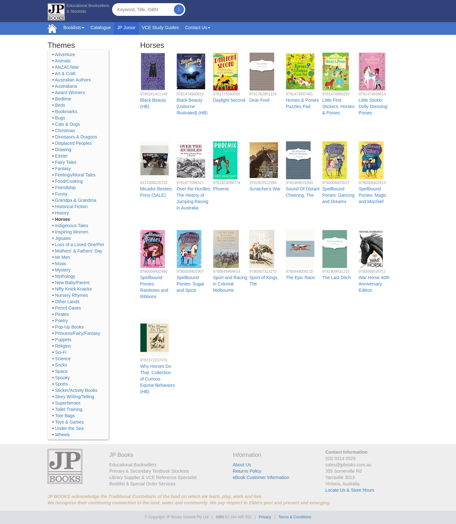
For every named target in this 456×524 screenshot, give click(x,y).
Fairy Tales (65, 162)
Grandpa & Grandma (75, 200)
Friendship (65, 187)
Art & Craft (65, 73)
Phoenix (221, 188)
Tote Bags (65, 415)
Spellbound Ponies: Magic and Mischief (373, 195)
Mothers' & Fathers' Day (78, 250)
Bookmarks (66, 111)
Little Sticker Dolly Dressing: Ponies (374, 106)
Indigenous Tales (71, 225)
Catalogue (101, 27)
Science (63, 358)
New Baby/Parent (72, 282)
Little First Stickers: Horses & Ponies (338, 106)
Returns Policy (247, 471)
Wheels (62, 434)
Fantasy (63, 168)
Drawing (63, 149)
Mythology (65, 276)
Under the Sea (69, 428)
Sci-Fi (60, 352)
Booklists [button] (73, 27)
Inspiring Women (71, 231)
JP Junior (126, 27)
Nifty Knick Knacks (73, 288)
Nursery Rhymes (71, 295)
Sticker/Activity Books (76, 390)
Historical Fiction (71, 206)
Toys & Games (69, 422)
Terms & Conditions (294, 517)
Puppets (63, 339)
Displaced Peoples (73, 143)
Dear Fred (259, 100)
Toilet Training (68, 409)
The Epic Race (300, 277)
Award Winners (70, 92)
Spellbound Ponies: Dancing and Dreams (338, 195)
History (62, 212)
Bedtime (63, 98)
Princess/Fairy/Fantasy (77, 333)
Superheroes (67, 403)
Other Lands (67, 301)
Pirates (62, 314)
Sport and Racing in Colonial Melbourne (230, 284)
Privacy (265, 517)
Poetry (61, 320)
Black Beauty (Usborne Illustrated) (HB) (192, 106)
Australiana (66, 86)
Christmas (65, 130)
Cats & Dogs (67, 124)
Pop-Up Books (69, 326)
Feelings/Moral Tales (75, 174)
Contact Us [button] (197, 27)
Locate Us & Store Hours (350, 490)
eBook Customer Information (261, 477)
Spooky (62, 377)
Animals (63, 60)
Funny (61, 193)
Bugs (60, 117)
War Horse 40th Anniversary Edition (374, 284)
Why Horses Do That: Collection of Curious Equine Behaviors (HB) (157, 379)
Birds (60, 105)
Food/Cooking (69, 181)
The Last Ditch (336, 277)
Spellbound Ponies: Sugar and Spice (191, 284)
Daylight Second (229, 100)
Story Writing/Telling (74, 396)
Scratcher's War (265, 188)
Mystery (63, 269)
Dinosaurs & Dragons (76, 136)
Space (61, 371)
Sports (61, 384)
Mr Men (62, 257)
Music (61, 263)
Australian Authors (73, 79)
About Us (242, 464)
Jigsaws (63, 238)
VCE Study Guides (160, 27)
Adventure (65, 54)
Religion (63, 345)
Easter (61, 155)
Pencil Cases (68, 307)
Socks (61, 364)
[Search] (179, 9)
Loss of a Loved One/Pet (79, 244)
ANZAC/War (67, 67)
